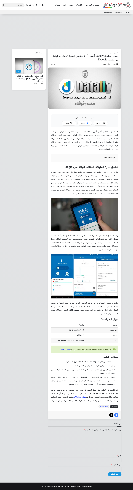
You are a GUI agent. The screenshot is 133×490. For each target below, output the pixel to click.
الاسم (119, 456)
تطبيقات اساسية (104, 406)
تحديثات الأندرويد (92, 5)
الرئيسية (115, 53)
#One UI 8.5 (118, 12)
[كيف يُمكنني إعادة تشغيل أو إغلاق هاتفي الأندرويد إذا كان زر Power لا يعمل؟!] (29, 66)
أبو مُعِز (115, 64)
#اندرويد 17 (127, 12)
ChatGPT (100, 123)
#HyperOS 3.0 (108, 12)
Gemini (85, 123)
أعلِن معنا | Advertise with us (55, 486)
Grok (69, 123)
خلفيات (57, 5)
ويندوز (70, 5)
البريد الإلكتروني (116, 465)
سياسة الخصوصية (87, 486)
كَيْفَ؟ (79, 5)
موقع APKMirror (79, 397)
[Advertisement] (66, 31)
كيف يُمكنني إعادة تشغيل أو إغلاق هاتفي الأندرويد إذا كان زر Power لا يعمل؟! (29, 78)
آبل (64, 5)
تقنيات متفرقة (108, 53)
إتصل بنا (67, 486)
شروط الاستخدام (75, 486)
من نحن (43, 486)
